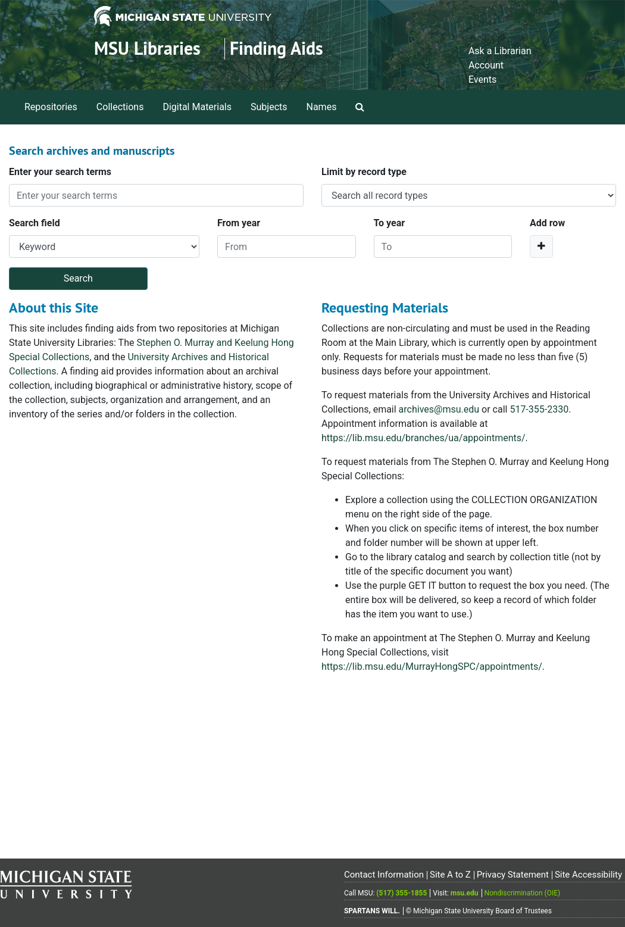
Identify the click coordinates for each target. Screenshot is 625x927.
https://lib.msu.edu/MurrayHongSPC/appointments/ (431, 666)
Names (322, 107)
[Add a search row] (541, 246)
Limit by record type (364, 171)
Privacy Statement (513, 874)
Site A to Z (450, 874)
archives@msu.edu (439, 409)
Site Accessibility (588, 874)
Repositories (50, 107)
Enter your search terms (60, 171)
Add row (547, 223)
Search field (34, 223)
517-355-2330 (539, 409)
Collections (120, 107)
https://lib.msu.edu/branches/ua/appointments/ (423, 438)
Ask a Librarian (500, 51)
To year (389, 223)
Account (486, 65)
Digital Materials (197, 107)
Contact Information (384, 874)
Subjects (269, 107)
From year (238, 223)
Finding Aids (276, 48)
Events (482, 79)
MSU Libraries (147, 48)
